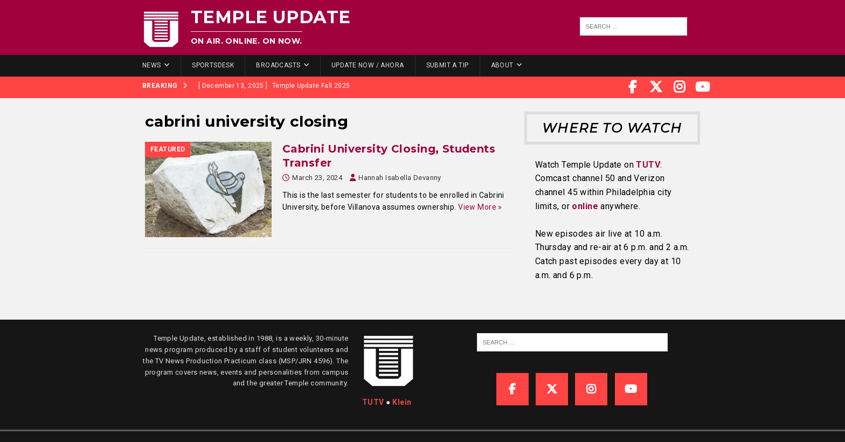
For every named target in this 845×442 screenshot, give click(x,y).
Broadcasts (278, 65)
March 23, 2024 (317, 178)
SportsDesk (213, 65)
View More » (480, 207)
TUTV (648, 165)
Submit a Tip (447, 65)
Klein (401, 402)
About (502, 65)
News (151, 65)
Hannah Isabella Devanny (399, 178)
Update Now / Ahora (367, 65)
